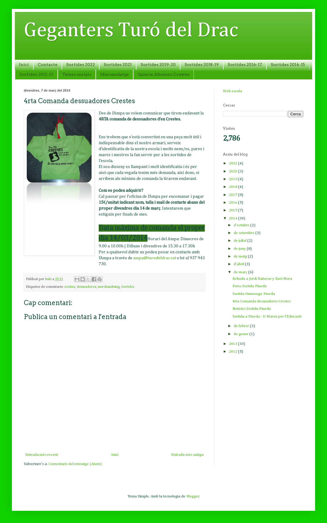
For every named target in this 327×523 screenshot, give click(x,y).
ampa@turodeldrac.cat (154, 258)
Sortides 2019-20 (158, 64)
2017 (233, 195)
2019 (233, 179)
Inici (24, 64)
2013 (233, 344)
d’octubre (242, 225)
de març (241, 272)
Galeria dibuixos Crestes (163, 74)
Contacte (47, 64)
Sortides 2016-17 (245, 64)
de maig (241, 256)
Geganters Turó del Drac (131, 30)
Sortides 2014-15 (288, 64)
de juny (240, 249)
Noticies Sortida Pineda (251, 309)
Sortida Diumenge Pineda (253, 294)
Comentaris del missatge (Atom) (75, 464)
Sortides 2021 (118, 64)
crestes (69, 287)
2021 (233, 163)
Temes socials (76, 74)
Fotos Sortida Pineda (249, 286)
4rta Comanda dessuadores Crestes (261, 301)
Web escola (232, 91)
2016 (233, 203)
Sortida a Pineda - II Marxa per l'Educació (267, 316)
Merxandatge (114, 74)
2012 (233, 352)
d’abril (239, 264)
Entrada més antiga (187, 455)
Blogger (192, 496)
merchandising (109, 287)
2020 (233, 171)
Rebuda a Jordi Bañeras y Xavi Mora (262, 279)
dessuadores (86, 287)
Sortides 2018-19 (202, 64)
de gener (241, 334)
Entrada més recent (41, 455)
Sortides (127, 287)
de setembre (244, 233)
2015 (233, 210)
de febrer (242, 326)
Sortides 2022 (80, 64)
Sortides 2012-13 (36, 74)
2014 (233, 218)
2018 (233, 187)
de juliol (240, 241)
